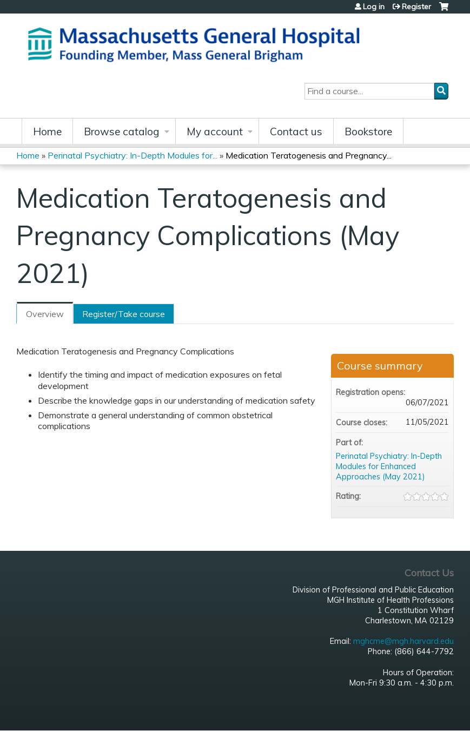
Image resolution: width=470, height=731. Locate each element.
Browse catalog (122, 131)
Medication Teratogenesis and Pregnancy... (309, 155)
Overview (45, 313)
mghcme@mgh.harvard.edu (403, 641)
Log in (374, 6)
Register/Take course (123, 313)
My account (215, 131)
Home (47, 131)
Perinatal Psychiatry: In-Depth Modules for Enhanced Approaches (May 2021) (389, 466)
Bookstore (368, 131)
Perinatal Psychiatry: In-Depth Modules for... (132, 155)
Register (416, 6)
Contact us (296, 131)
